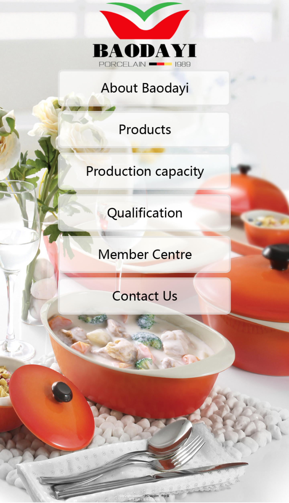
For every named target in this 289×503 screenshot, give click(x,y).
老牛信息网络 (151, 499)
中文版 (165, 495)
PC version (152, 495)
